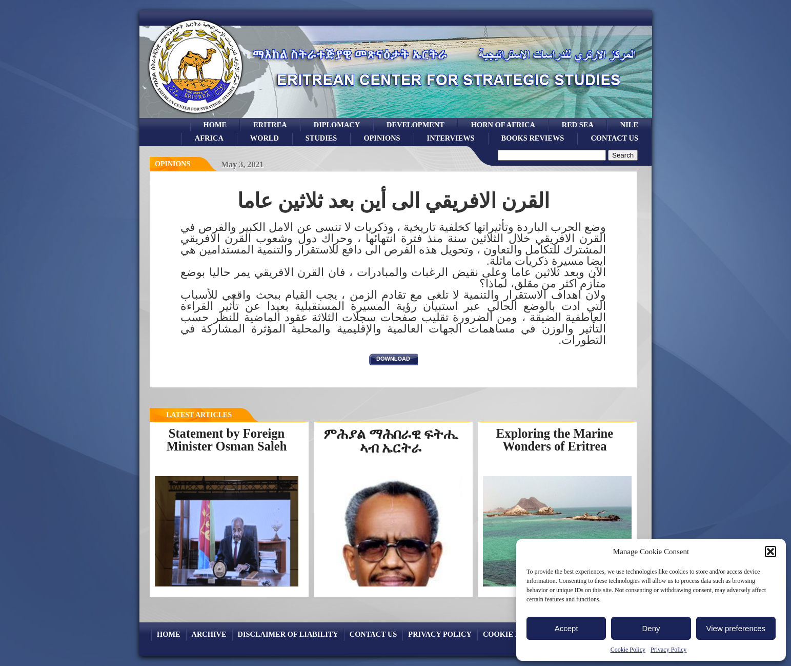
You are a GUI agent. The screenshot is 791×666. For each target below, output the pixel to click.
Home (215, 125)
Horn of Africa (503, 125)
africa (209, 138)
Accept (566, 628)
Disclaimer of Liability (288, 634)
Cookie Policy (628, 649)
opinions (381, 138)
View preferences (736, 628)
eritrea (270, 125)
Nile (629, 125)
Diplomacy (337, 125)
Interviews (451, 138)
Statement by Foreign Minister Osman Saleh (227, 439)
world (264, 138)
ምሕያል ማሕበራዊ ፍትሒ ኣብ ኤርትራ (390, 441)
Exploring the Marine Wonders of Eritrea (554, 439)
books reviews (532, 138)
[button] (770, 551)
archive (209, 634)
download (393, 359)
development (415, 125)
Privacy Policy (668, 649)
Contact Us (614, 138)
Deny (651, 628)
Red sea (578, 125)
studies (321, 138)
